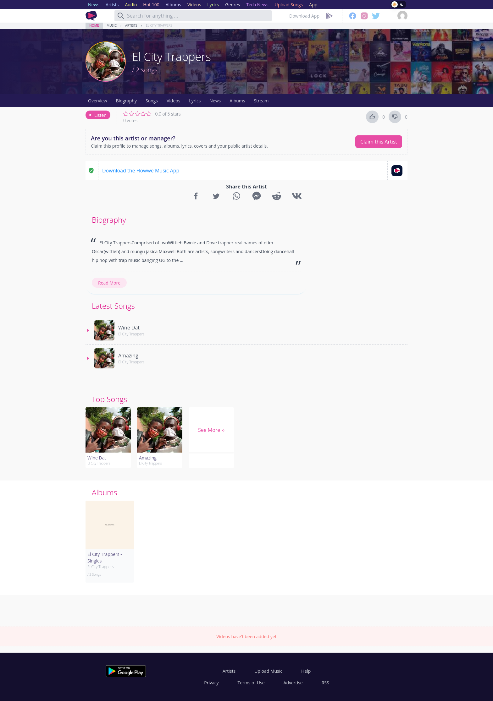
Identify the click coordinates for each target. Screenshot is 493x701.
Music (112, 25)
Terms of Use (251, 683)
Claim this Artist (378, 141)
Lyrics (195, 101)
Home (94, 25)
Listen (97, 115)
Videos (173, 101)
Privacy (211, 683)
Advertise (293, 683)
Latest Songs (113, 306)
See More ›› (211, 430)
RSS (325, 683)
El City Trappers (159, 25)
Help (306, 671)
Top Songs (109, 399)
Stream (261, 101)
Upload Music (268, 671)
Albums (237, 101)
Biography (126, 101)
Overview (97, 101)
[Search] (121, 15)
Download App (304, 16)
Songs (152, 101)
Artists (131, 25)
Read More (109, 283)
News (215, 101)
